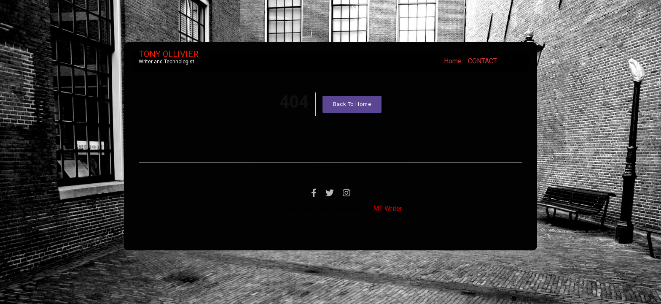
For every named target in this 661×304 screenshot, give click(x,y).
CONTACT (482, 61)
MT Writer (387, 208)
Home (453, 61)
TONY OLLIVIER (169, 54)
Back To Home (352, 104)
